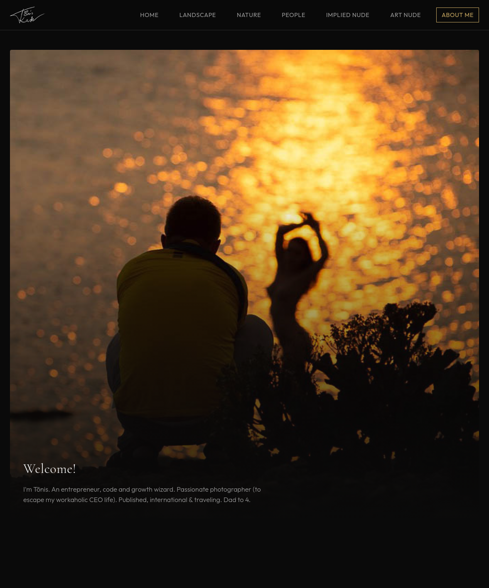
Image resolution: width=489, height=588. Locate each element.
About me (458, 15)
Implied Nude (347, 15)
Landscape (197, 15)
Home (149, 15)
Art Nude (405, 15)
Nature (249, 15)
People (293, 15)
